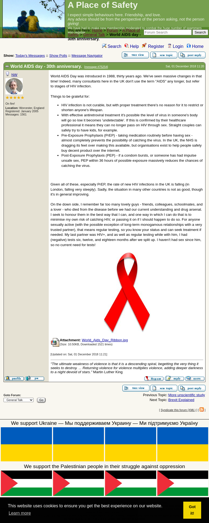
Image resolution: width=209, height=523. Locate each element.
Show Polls (58, 56)
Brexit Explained (181, 400)
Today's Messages (30, 56)
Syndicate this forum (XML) (178, 410)
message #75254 (96, 66)
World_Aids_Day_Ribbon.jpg (105, 340)
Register (153, 46)
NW (14, 75)
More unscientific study (186, 395)
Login (175, 46)
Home (97, 30)
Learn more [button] (20, 513)
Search (111, 46)
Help (132, 46)
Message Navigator (87, 56)
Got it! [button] (192, 510)
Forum (112, 30)
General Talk (94, 34)
